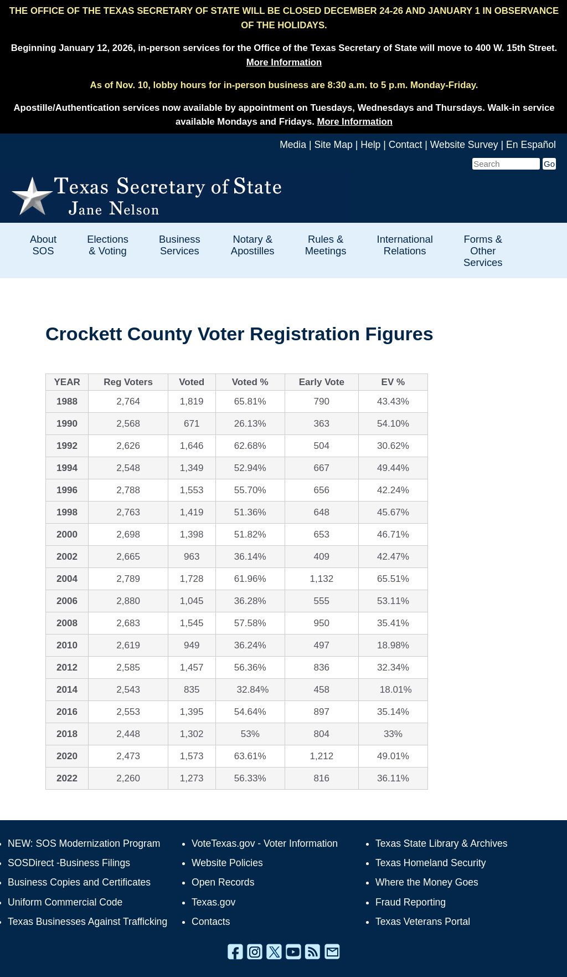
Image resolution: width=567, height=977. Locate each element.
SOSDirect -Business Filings (69, 862)
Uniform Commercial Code (65, 902)
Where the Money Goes (426, 882)
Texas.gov (213, 902)
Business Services (179, 245)
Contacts (211, 921)
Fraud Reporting (410, 902)
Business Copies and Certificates (79, 882)
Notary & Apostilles (253, 245)
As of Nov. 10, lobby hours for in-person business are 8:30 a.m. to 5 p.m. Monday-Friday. (284, 85)
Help (370, 144)
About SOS (43, 245)
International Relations (405, 245)
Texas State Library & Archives (441, 843)
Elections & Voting (107, 245)
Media (293, 144)
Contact (405, 144)
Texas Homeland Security (430, 862)
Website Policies (227, 862)
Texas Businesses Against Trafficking (87, 921)
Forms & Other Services (483, 250)
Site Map (333, 144)
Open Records (223, 882)
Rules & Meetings (326, 245)
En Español (531, 144)
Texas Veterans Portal (422, 921)
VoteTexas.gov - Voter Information (265, 843)
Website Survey (464, 144)
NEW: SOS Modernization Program (84, 843)
